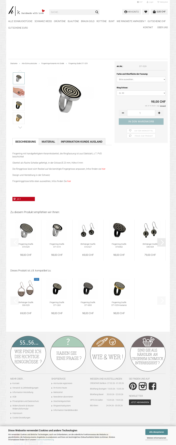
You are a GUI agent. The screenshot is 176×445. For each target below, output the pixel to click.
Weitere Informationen (156, 438)
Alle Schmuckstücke (20, 21)
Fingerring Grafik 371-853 (88, 269)
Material (48, 107)
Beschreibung (25, 107)
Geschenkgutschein (62, 367)
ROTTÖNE (102, 21)
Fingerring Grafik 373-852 (119, 210)
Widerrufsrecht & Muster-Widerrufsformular (23, 372)
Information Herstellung (22, 358)
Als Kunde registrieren (62, 349)
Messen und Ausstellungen (106, 344)
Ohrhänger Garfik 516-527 (87, 210)
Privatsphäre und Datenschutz (25, 367)
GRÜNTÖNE (60, 21)
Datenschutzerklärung (45, 440)
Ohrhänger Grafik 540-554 (150, 210)
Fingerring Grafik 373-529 (26, 210)
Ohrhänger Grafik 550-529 (25, 269)
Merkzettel (163, 2)
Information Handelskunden (65, 376)
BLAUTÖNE (73, 21)
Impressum (17, 379)
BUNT (112, 21)
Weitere (121, 21)
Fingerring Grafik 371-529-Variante (119, 269)
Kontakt (148, 21)
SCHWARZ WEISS (43, 21)
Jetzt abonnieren (140, 368)
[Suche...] (96, 12)
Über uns (162, 21)
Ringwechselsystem (62, 371)
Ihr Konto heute (60, 353)
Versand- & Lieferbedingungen (25, 353)
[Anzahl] (141, 78)
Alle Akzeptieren (156, 432)
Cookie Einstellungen (21, 383)
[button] (140, 2)
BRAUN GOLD (87, 21)
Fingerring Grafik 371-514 (57, 210)
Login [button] (150, 2)
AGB (14, 362)
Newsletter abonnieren (63, 362)
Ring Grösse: (122, 53)
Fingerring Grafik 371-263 (57, 269)
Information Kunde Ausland (81, 107)
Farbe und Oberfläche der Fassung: (132, 39)
